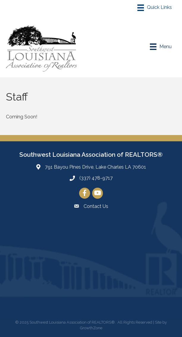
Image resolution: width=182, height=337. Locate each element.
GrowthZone (91, 328)
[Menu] (154, 7)
